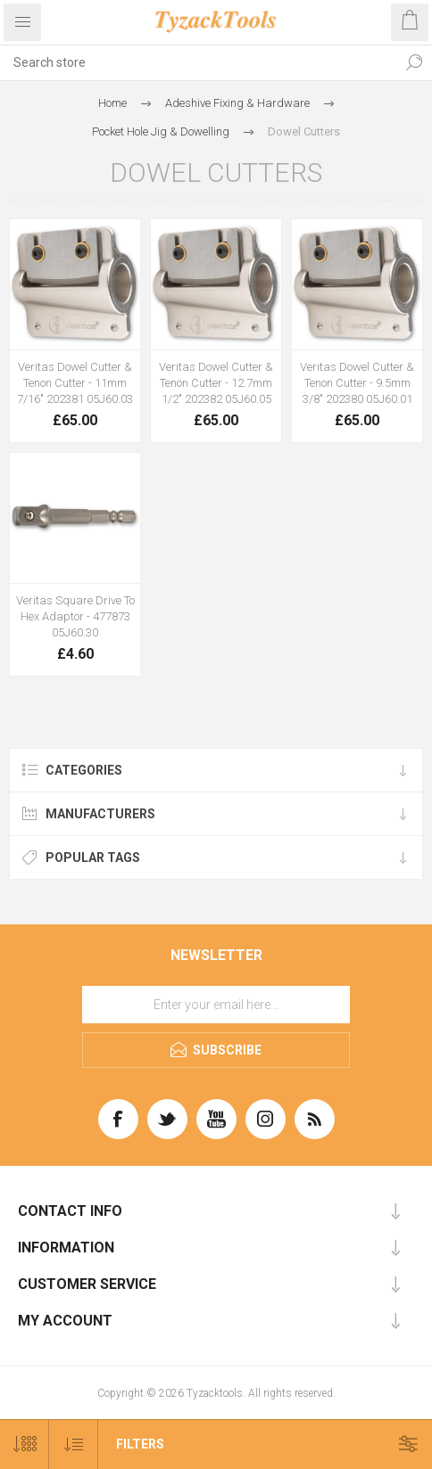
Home (112, 103)
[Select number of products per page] (24, 1444)
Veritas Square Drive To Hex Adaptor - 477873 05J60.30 (75, 616)
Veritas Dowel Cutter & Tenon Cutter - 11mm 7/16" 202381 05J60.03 (75, 383)
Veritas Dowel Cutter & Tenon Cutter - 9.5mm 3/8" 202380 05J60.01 (357, 383)
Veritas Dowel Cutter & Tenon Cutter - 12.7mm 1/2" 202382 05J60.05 (216, 383)
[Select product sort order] (73, 1444)
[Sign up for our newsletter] (216, 1004)
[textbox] (198, 62)
